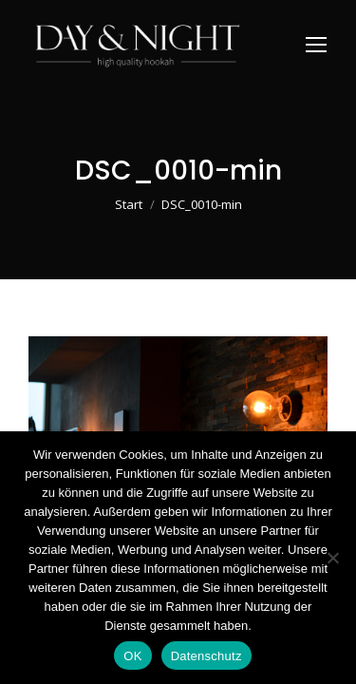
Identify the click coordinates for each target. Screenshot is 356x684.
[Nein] (332, 557)
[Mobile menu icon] (316, 44)
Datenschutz (206, 656)
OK (132, 656)
